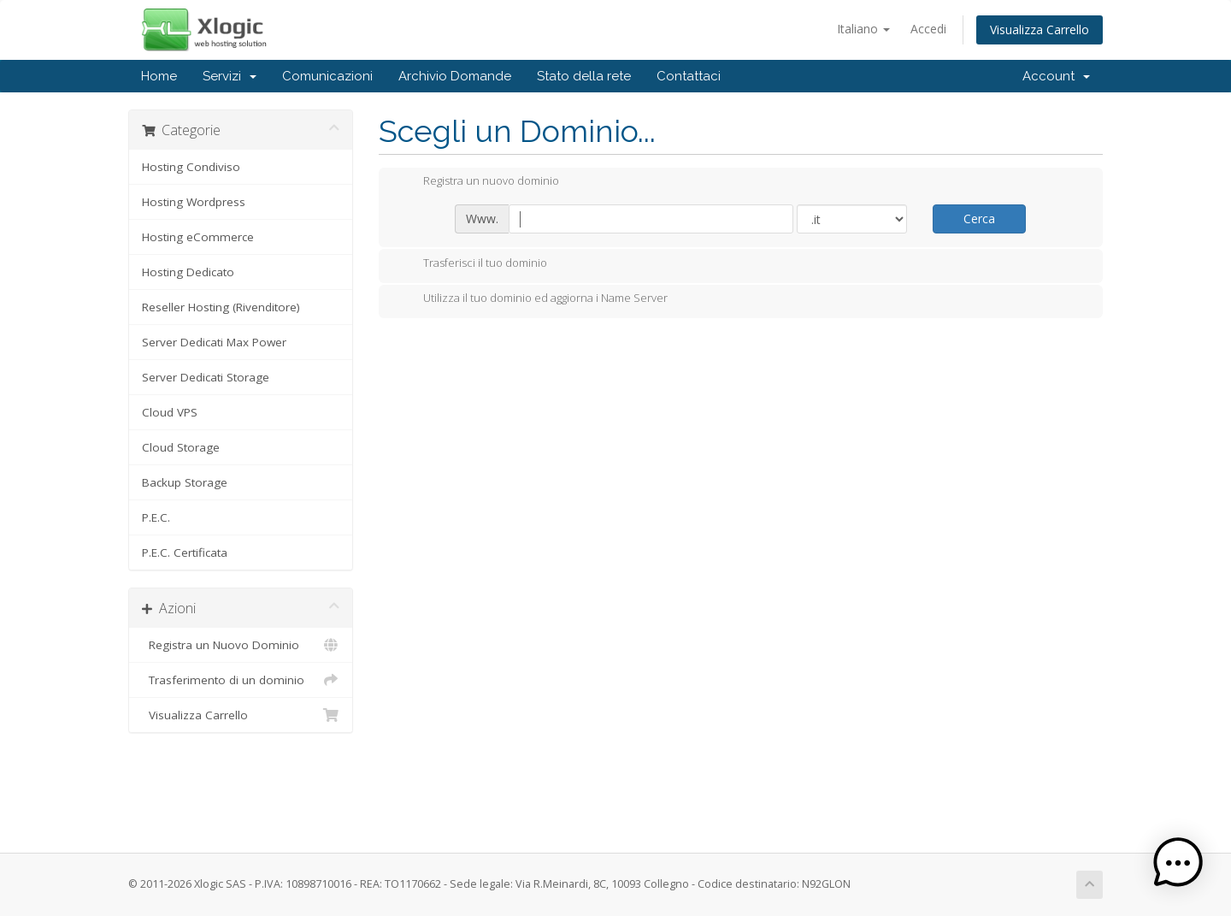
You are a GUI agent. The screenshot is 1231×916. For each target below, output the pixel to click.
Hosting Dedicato (188, 272)
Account (1056, 76)
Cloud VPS (169, 412)
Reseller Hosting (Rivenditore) (221, 307)
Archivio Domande (454, 76)
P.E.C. (156, 517)
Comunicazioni (327, 76)
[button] (1178, 863)
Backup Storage (184, 482)
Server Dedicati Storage (205, 377)
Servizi (229, 76)
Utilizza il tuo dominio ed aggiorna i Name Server (532, 299)
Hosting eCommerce (198, 237)
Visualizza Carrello (1039, 29)
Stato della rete (584, 76)
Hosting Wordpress (193, 202)
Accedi (928, 29)
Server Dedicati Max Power (214, 342)
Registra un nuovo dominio (477, 182)
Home (159, 76)
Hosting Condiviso (191, 166)
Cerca (979, 218)
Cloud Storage (181, 447)
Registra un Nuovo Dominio (240, 645)
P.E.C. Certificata (184, 552)
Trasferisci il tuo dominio (471, 264)
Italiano (863, 29)
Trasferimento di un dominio (240, 680)
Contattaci (689, 76)
